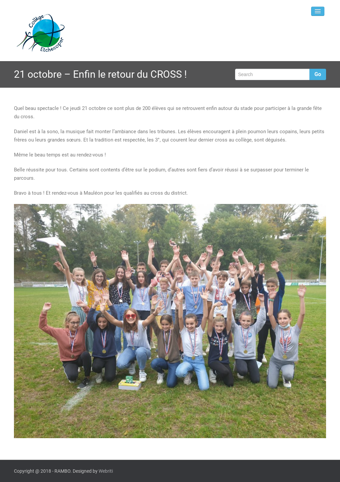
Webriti (106, 471)
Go (317, 74)
